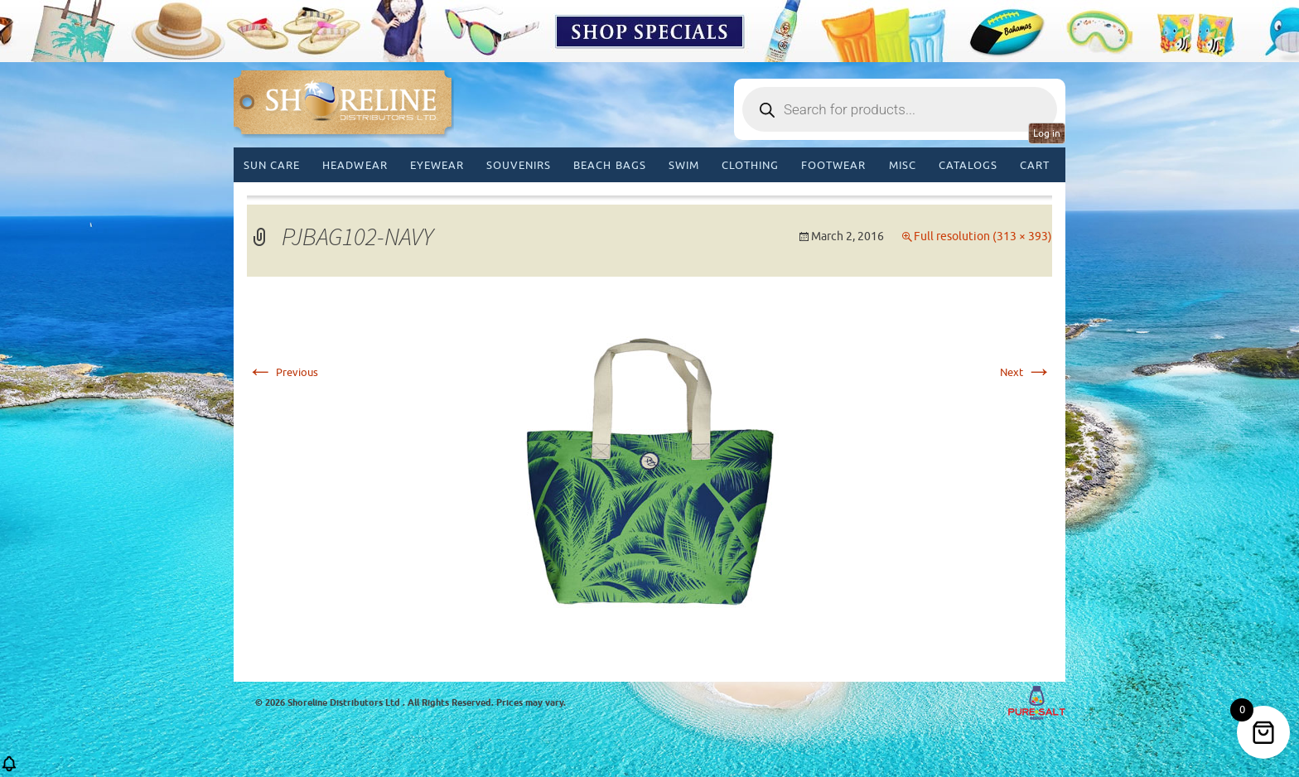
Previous (282, 372)
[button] (9, 769)
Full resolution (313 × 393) (983, 236)
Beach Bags (609, 165)
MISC (902, 165)
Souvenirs (518, 165)
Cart (1035, 165)
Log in (1046, 133)
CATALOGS (968, 165)
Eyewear (437, 165)
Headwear (354, 165)
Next (1026, 372)
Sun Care (272, 165)
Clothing (750, 165)
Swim (684, 165)
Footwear (833, 165)
